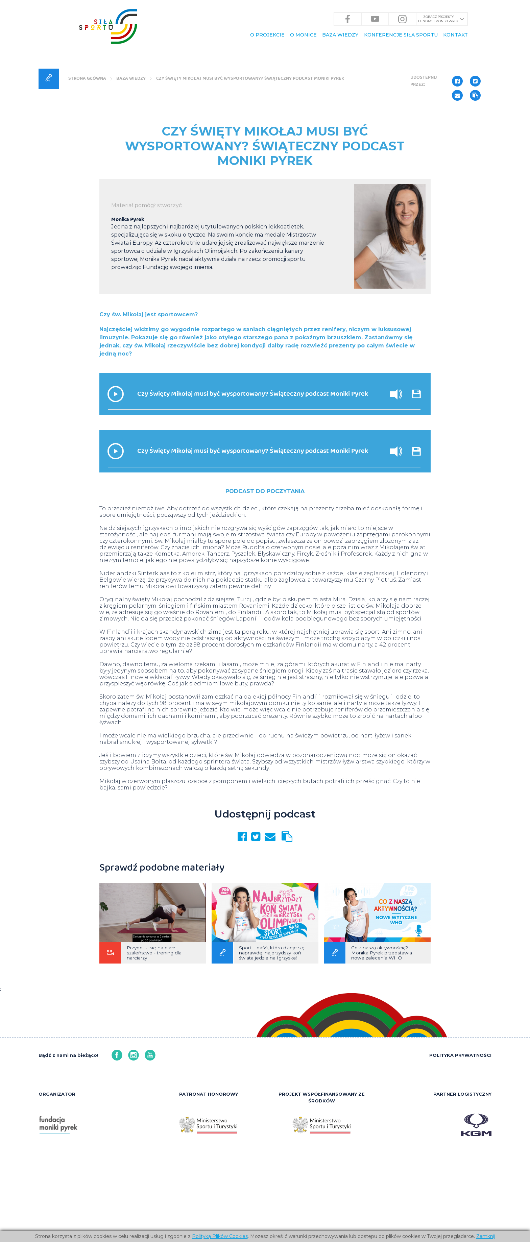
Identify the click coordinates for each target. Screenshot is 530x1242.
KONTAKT (455, 35)
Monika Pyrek (127, 307)
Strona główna (89, 164)
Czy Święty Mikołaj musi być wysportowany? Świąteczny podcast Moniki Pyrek (257, 164)
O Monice (303, 35)
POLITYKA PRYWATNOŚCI (460, 1144)
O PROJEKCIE (267, 35)
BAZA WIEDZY (340, 35)
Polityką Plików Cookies (220, 1236)
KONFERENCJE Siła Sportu (401, 35)
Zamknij (485, 1236)
